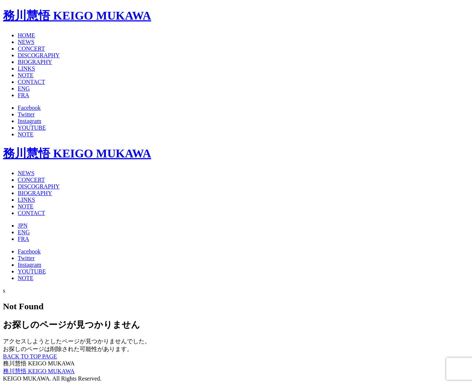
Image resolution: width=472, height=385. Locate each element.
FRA (23, 95)
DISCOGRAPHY (39, 55)
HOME (26, 35)
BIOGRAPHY (35, 62)
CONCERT (31, 48)
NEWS (26, 42)
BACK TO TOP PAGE (30, 356)
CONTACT (31, 82)
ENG (24, 88)
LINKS (26, 68)
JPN (23, 225)
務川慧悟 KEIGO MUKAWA (77, 15)
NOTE (26, 75)
